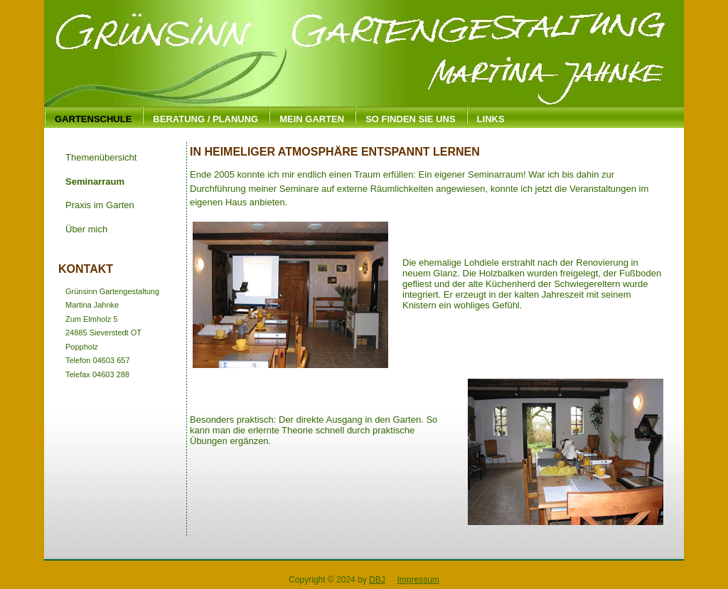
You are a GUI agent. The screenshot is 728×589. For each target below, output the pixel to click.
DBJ (377, 580)
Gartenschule (93, 119)
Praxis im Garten (99, 205)
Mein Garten (311, 119)
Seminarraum (94, 181)
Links (491, 119)
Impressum (418, 580)
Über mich (86, 229)
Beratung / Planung (205, 119)
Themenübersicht (100, 157)
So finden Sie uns (410, 119)
